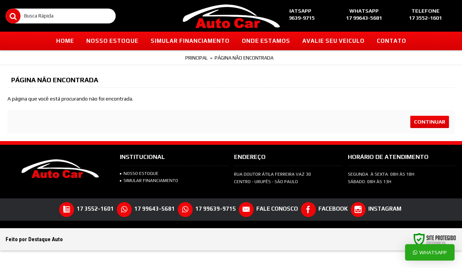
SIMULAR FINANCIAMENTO (149, 180)
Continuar (429, 122)
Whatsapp (430, 252)
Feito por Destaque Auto (34, 239)
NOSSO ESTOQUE (139, 173)
